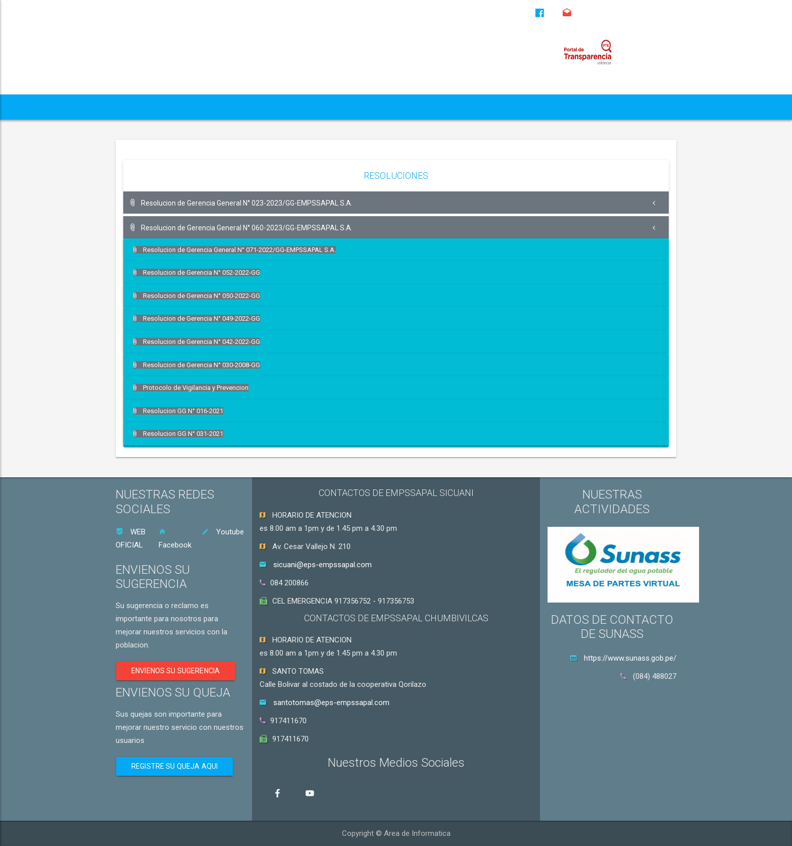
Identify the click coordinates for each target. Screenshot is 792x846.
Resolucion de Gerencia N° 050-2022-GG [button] (197, 295)
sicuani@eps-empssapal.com (322, 564)
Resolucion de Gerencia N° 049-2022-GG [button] (197, 318)
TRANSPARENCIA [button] (254, 107)
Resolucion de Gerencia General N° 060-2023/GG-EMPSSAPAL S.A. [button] (242, 227)
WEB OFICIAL (130, 538)
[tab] (395, 202)
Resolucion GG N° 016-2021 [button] (179, 410)
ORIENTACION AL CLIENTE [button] (512, 107)
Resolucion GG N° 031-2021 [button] (179, 433)
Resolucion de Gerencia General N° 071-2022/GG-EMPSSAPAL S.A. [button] (235, 250)
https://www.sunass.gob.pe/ (630, 658)
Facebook (175, 539)
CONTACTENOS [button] (617, 107)
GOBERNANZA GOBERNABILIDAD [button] (375, 107)
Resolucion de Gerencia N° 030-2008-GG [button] (197, 364)
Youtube (223, 531)
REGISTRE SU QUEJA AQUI (174, 766)
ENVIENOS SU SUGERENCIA (175, 671)
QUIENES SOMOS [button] (162, 107)
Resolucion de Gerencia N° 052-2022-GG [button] (197, 272)
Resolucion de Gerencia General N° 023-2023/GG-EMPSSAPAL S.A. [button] (242, 202)
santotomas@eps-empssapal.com (331, 702)
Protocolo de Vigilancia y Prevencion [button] (191, 387)
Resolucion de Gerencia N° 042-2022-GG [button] (197, 341)
